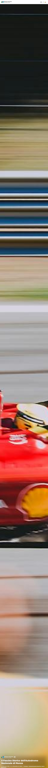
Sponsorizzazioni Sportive (35, 766)
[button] (45, 2)
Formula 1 (26, 766)
